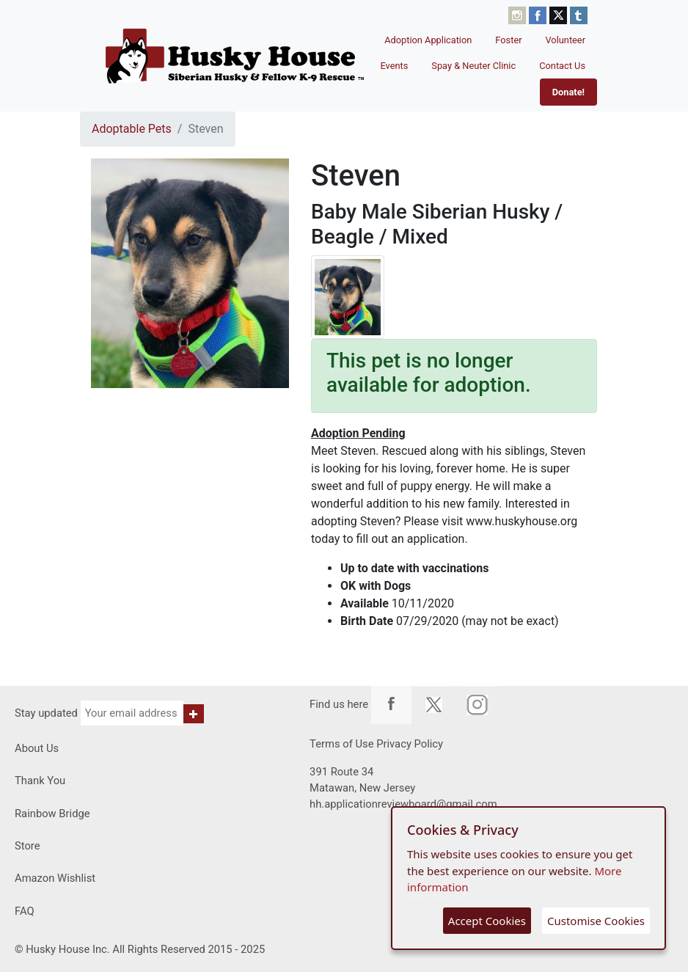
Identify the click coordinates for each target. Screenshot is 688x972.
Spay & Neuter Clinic (473, 65)
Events (394, 65)
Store (27, 845)
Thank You (40, 780)
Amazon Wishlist (55, 878)
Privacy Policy (409, 743)
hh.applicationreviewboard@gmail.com (403, 804)
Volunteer (566, 39)
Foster (508, 39)
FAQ (24, 911)
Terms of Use (341, 743)
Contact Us (562, 65)
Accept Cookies (487, 920)
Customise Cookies (596, 920)
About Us (37, 748)
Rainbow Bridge (52, 813)
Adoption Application (428, 39)
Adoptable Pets (132, 129)
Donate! (568, 92)
